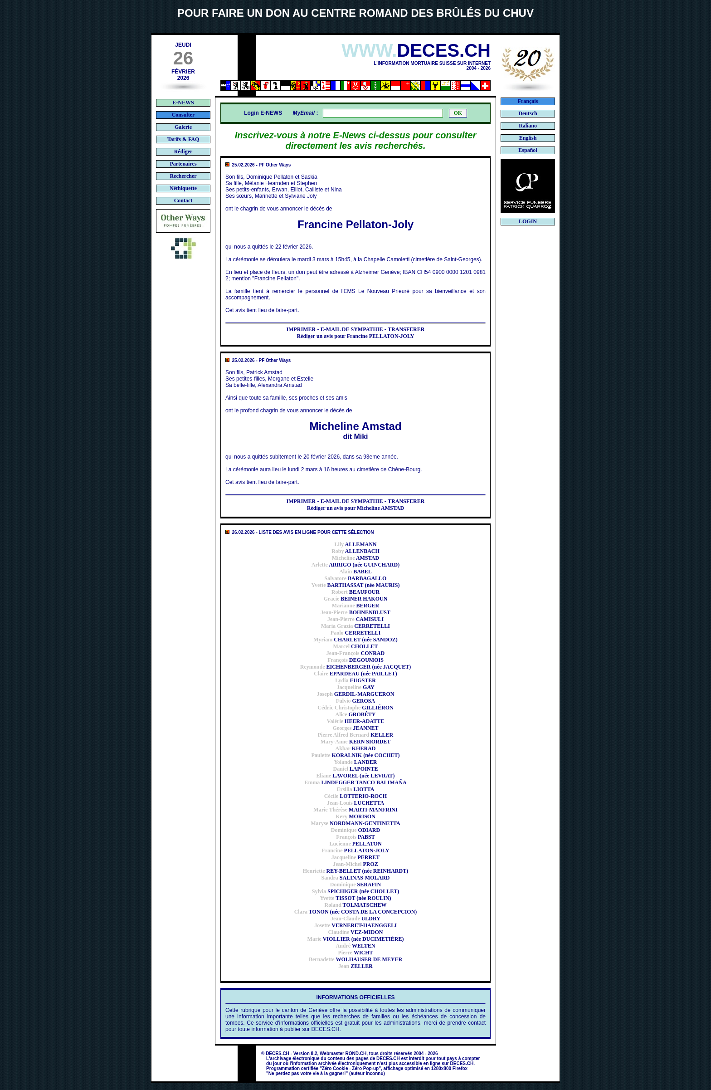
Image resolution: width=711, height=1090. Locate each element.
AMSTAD (355, 558)
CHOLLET (355, 646)
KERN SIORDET (356, 741)
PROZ (355, 864)
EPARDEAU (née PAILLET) (355, 673)
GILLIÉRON (355, 707)
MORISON (355, 816)
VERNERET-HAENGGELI (355, 925)
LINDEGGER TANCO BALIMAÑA (355, 782)
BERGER (355, 605)
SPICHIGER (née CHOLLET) (355, 891)
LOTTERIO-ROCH (355, 796)
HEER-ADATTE (355, 721)
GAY (355, 687)
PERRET (355, 857)
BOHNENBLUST (355, 612)
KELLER (356, 735)
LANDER (355, 762)
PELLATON (355, 844)
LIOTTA (356, 789)
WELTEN (355, 946)
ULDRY (355, 918)
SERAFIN (355, 884)
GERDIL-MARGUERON (355, 694)
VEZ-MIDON (355, 932)
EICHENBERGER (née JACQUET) (355, 667)
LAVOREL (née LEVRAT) (355, 775)
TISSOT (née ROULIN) (355, 898)
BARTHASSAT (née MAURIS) (356, 585)
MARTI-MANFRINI (355, 810)
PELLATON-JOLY (356, 850)
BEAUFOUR (355, 592)
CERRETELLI (355, 626)
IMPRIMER (301, 329)
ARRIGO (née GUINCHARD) (355, 565)
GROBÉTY (355, 714)
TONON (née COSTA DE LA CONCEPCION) (355, 912)
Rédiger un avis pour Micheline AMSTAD (355, 508)
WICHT (355, 952)
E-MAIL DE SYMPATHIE (352, 329)
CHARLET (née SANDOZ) (355, 639)
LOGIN (528, 221)
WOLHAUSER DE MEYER (355, 959)
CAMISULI (355, 619)
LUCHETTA (355, 803)
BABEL (355, 571)
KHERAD (356, 748)
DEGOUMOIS (355, 660)
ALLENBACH (355, 551)
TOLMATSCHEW (355, 905)
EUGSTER (355, 680)
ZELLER (355, 966)
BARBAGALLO (356, 578)
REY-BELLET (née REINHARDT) (355, 871)
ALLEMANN (355, 544)
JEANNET (356, 728)
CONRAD (355, 653)
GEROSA (355, 701)
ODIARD (355, 830)
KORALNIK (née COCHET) (356, 755)
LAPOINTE (355, 769)
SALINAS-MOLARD (355, 878)
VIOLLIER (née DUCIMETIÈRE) (355, 939)
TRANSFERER (406, 329)
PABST (355, 837)
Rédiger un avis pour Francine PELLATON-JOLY (355, 336)
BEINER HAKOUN (356, 599)
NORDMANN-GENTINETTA (355, 823)
